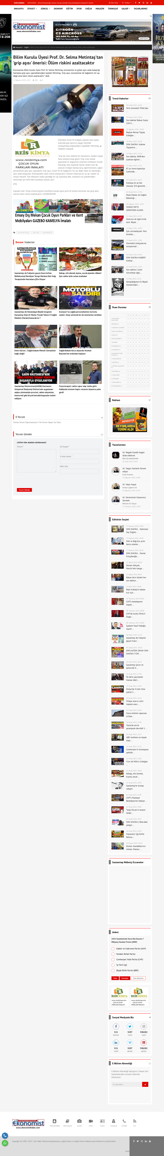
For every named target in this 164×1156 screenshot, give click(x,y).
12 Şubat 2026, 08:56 (134, 562)
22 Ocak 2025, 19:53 (134, 783)
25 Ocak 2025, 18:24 (134, 662)
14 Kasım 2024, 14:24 (134, 843)
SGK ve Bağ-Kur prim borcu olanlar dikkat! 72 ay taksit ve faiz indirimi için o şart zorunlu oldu (59, 3)
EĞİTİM (69, 8)
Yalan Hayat (131, 484)
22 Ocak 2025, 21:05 (134, 758)
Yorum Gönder (24, 490)
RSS (137, 1151)
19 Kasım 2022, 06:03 (134, 117)
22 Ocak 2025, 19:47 (134, 795)
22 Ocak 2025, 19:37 (134, 819)
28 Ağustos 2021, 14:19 (135, 204)
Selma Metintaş (23, 232)
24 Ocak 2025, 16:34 (134, 698)
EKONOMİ (58, 8)
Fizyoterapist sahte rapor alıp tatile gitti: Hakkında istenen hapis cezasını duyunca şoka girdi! (80, 389)
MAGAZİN (100, 8)
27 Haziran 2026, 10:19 (134, 550)
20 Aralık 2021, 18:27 (134, 180)
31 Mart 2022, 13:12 (133, 279)
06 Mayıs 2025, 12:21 (134, 635)
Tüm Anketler (138, 978)
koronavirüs (47, 232)
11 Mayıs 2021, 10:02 (134, 228)
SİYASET (32, 8)
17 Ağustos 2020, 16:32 (22, 80)
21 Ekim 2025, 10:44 (133, 586)
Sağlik (26, 47)
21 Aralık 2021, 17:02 (134, 267)
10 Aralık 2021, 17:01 (134, 192)
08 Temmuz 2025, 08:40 (135, 623)
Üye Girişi (113, 3)
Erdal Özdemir (128, 474)
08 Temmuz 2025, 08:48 (135, 611)
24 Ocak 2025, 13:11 (134, 746)
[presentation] (35, 479)
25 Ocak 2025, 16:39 (134, 686)
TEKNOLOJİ (113, 8)
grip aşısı (36, 232)
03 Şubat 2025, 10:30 (134, 647)
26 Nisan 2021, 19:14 (134, 141)
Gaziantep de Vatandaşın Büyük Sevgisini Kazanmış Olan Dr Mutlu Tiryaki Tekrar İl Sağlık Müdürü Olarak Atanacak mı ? (35, 314)
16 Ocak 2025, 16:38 (134, 831)
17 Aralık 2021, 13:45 (134, 240)
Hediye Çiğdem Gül (130, 487)
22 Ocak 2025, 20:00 (134, 771)
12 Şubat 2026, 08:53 (134, 574)
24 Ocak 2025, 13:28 (134, 722)
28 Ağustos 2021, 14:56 (135, 129)
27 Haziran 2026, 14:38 (134, 526)
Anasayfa (17, 47)
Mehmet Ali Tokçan (130, 503)
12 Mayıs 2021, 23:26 (134, 153)
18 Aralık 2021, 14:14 (134, 105)
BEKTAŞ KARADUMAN (130, 458)
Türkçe (126, 3)
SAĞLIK (88, 8)
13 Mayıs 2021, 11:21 (134, 165)
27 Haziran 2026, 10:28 (134, 538)
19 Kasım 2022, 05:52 (134, 255)
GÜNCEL (45, 8)
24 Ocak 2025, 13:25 (134, 734)
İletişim (145, 1151)
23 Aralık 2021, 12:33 (134, 216)
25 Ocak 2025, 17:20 (134, 674)
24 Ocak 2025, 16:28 (134, 710)
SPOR (79, 8)
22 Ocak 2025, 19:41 (134, 807)
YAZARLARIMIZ (140, 8)
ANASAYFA (19, 8)
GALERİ (126, 8)
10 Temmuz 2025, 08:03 (135, 599)
